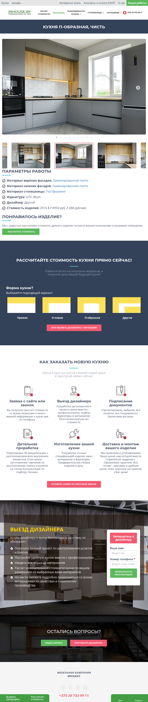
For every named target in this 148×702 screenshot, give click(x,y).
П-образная (91, 308)
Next (137, 87)
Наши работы (137, 3)
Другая (127, 308)
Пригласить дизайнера (88, 642)
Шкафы (16, 3)
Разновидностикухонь (76, 12)
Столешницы (96, 13)
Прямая (21, 308)
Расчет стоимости (44, 12)
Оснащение (114, 13)
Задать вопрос (54, 642)
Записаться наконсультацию (124, 573)
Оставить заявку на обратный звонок (73, 484)
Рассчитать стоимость (21, 231)
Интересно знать (70, 3)
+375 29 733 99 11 (132, 13)
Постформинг (56, 191)
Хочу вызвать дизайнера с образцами (74, 327)
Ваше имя (117, 548)
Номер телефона (122, 559)
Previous (9, 87)
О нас (121, 3)
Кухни (5, 3)
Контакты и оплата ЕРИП (99, 3)
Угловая (56, 308)
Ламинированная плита (70, 180)
